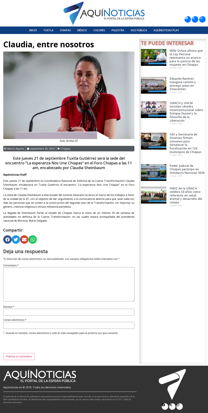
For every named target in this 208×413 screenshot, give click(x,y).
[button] (7, 239)
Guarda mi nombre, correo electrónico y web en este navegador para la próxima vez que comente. (62, 333)
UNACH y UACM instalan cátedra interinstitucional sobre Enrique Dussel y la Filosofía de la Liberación (186, 111)
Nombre (8, 307)
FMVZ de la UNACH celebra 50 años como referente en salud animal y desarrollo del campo (186, 195)
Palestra (117, 30)
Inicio (33, 30)
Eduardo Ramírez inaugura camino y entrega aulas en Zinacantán (183, 84)
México (82, 30)
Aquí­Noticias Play (166, 30)
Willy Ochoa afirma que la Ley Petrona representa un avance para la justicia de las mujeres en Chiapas (186, 58)
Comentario (11, 265)
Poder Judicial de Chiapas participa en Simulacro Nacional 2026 (187, 169)
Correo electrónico (14, 320)
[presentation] (28, 345)
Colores (99, 30)
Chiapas (65, 30)
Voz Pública (139, 30)
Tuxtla (48, 30)
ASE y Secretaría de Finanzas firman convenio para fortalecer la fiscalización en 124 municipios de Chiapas (186, 143)
